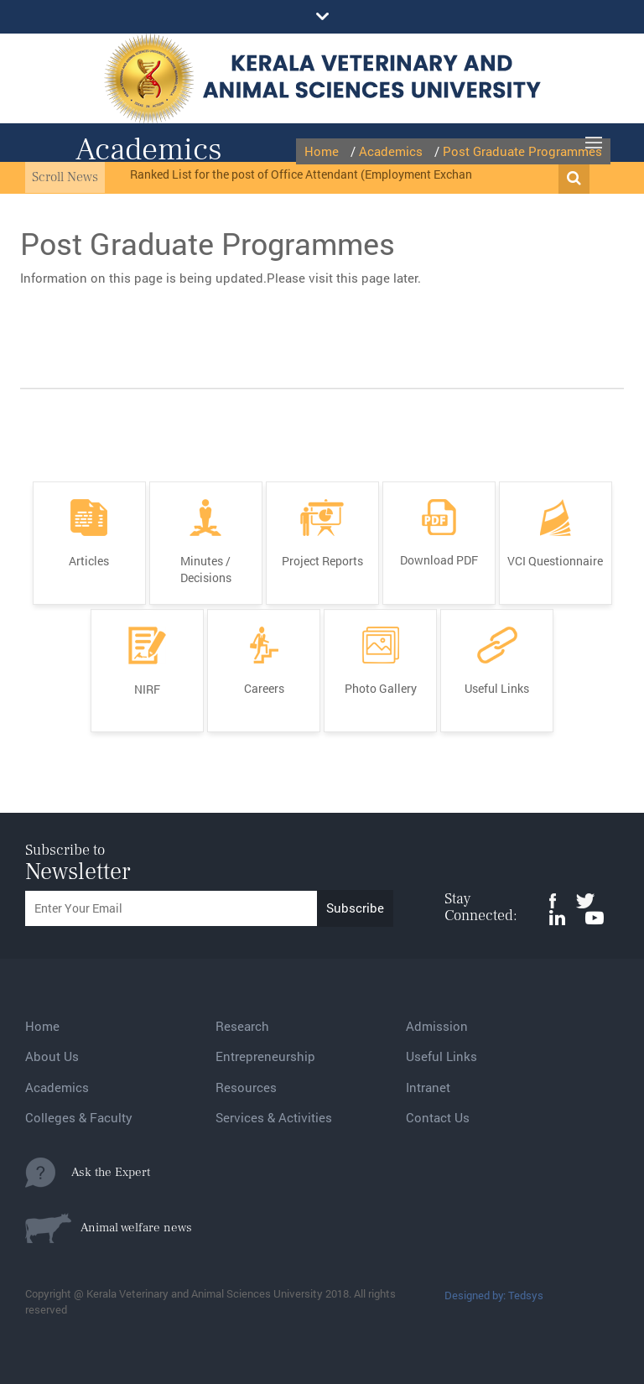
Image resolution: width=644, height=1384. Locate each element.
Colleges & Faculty (78, 1117)
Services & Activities (274, 1117)
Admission (437, 1025)
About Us (52, 1056)
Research (242, 1025)
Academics (57, 1087)
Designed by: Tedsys (493, 1295)
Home (42, 1025)
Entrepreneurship (265, 1056)
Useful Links (441, 1056)
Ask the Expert (87, 1173)
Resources (246, 1087)
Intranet (428, 1087)
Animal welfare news (108, 1228)
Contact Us (438, 1117)
